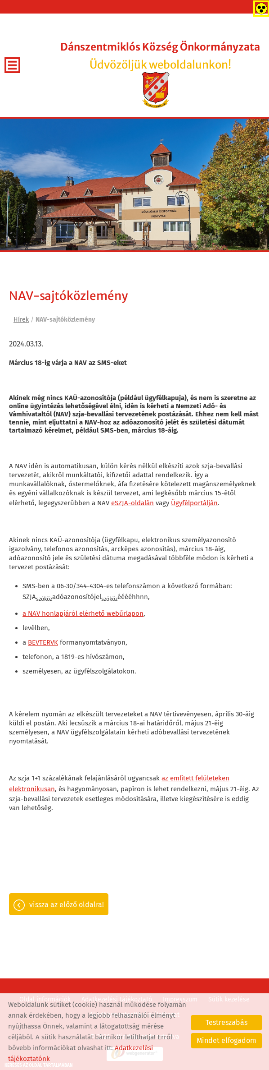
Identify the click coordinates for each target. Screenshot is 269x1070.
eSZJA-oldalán (132, 503)
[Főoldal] (156, 90)
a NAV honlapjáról (49, 613)
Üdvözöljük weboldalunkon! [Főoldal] (160, 56)
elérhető (92, 613)
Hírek (21, 319)
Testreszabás (226, 1022)
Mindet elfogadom (226, 1040)
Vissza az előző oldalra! (66, 904)
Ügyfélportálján (194, 503)
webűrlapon (125, 613)
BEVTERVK (43, 642)
